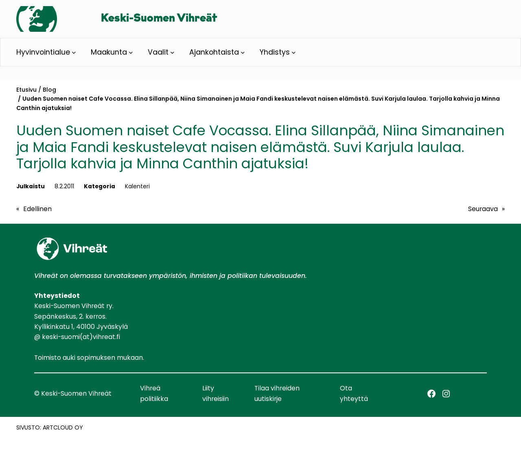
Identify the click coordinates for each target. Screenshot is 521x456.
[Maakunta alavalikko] (131, 52)
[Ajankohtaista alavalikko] (243, 52)
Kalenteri (137, 186)
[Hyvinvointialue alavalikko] (74, 52)
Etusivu (26, 90)
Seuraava (483, 209)
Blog (49, 90)
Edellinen (37, 209)
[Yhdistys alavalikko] (293, 52)
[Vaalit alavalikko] (172, 52)
